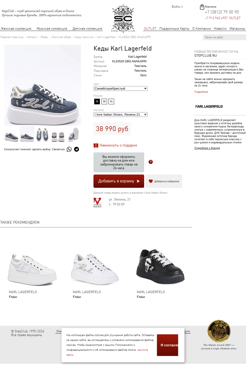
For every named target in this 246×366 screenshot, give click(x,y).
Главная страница (11, 37)
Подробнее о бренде (207, 148)
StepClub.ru (205, 55)
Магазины (237, 29)
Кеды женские (84, 37)
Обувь (44, 37)
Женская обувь (61, 37)
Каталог (32, 37)
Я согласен (170, 345)
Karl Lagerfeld (106, 37)
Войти (176, 7)
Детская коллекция (87, 29)
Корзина (210, 6)
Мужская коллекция (52, 29)
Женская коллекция (16, 29)
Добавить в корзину (116, 181)
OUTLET (150, 29)
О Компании (201, 29)
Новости (220, 29)
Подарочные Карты (174, 29)
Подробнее (201, 92)
